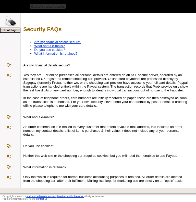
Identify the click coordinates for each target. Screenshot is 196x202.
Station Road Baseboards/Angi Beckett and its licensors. (55, 196)
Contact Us (41, 199)
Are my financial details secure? (57, 42)
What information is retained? (55, 53)
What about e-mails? (49, 46)
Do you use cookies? (49, 50)
